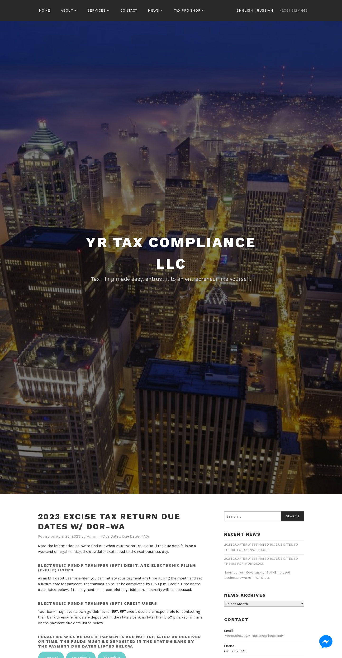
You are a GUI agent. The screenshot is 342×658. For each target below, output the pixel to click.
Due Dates (111, 536)
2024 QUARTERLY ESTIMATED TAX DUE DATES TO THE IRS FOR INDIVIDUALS (261, 561)
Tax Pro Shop (187, 10)
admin (91, 536)
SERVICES (97, 10)
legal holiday (70, 551)
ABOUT (67, 10)
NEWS (153, 10)
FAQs (146, 536)
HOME (44, 10)
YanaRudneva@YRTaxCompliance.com (254, 636)
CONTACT (129, 10)
